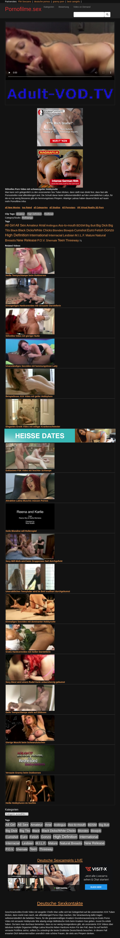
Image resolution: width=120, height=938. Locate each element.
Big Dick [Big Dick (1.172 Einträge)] (102, 225)
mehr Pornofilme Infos (15, 201)
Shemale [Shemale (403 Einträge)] (51, 240)
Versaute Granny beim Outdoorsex (23, 772)
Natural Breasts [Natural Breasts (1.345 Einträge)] (71, 843)
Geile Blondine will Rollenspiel (21, 531)
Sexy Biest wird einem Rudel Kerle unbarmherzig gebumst (35, 682)
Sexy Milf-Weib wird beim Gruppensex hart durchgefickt (34, 561)
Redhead (48, 214)
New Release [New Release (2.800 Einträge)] (26, 240)
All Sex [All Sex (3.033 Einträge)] (20, 225)
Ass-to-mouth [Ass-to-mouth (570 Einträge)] (67, 225)
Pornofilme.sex (23, 9)
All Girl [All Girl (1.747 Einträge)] (10, 225)
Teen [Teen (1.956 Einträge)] (61, 240)
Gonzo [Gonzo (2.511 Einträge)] (109, 230)
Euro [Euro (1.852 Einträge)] (90, 230)
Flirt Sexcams (24, 1)
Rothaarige (27, 217)
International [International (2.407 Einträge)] (38, 235)
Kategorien (49, 7)
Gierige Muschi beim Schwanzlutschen (25, 742)
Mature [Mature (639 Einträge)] (90, 235)
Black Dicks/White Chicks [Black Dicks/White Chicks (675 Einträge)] (35, 230)
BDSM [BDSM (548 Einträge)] (80, 225)
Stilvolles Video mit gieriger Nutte (23, 336)
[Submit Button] (107, 14)
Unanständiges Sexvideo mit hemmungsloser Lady (31, 366)
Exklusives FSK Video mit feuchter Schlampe (28, 470)
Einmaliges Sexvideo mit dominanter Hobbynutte (30, 621)
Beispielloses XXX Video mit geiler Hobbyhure (29, 396)
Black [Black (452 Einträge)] (14, 230)
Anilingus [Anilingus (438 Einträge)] (52, 225)
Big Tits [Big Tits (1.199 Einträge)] (25, 830)
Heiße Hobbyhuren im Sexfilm (21, 803)
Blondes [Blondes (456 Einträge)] (58, 230)
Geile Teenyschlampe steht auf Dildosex (26, 712)
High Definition (34, 214)
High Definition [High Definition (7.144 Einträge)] (17, 235)
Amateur (20, 214)
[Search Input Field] (89, 14)
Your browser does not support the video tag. (60, 51)
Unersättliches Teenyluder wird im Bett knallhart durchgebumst (38, 591)
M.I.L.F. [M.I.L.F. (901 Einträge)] (80, 235)
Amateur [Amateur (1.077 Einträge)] (32, 225)
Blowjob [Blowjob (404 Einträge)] (69, 230)
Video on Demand (82, 7)
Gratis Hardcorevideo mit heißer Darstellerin (28, 652)
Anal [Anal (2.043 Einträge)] (42, 225)
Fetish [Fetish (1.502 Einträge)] (99, 230)
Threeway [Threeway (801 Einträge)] (72, 240)
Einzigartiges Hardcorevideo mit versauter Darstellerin (33, 305)
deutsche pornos (42, 1)
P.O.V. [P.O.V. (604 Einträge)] (41, 240)
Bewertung (64, 7)
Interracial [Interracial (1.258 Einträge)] (55, 235)
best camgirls (73, 1)
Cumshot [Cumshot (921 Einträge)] (80, 230)
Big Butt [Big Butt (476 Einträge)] (90, 225)
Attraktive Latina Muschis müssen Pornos (27, 501)
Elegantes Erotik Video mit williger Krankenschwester (33, 426)
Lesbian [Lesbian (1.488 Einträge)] (68, 235)
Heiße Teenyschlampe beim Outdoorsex (26, 275)
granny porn (58, 1)
